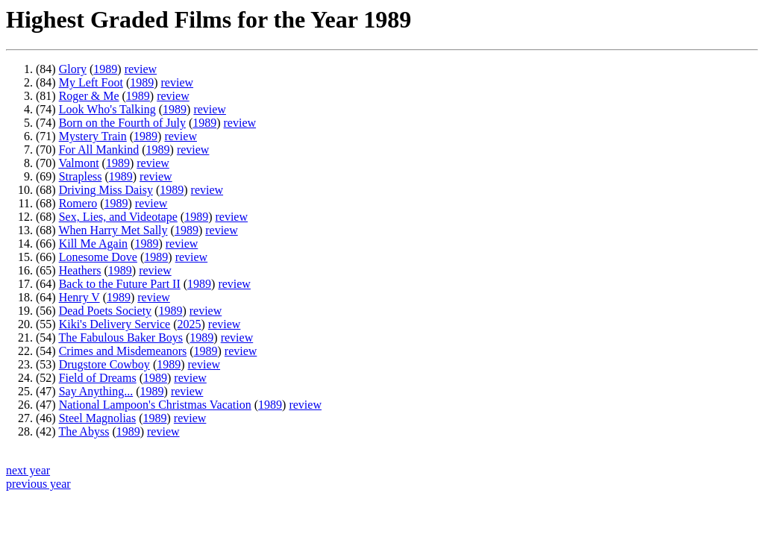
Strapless (80, 176)
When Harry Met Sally (112, 230)
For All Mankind (99, 149)
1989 (105, 69)
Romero (78, 203)
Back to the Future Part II (120, 283)
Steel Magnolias (98, 418)
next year (28, 470)
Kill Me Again (93, 243)
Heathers (80, 270)
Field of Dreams (98, 377)
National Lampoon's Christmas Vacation (155, 404)
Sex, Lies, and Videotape (118, 216)
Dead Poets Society (105, 310)
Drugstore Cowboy (104, 364)
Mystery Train (93, 136)
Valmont (78, 163)
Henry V (79, 297)
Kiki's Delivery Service (115, 324)
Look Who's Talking (107, 109)
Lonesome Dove (98, 257)
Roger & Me (89, 96)
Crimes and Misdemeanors (123, 351)
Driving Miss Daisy (106, 189)
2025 (189, 324)
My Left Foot (91, 82)
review (141, 69)
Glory (73, 69)
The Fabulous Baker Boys (120, 337)
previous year (38, 483)
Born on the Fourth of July (122, 122)
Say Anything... (96, 391)
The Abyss (83, 431)
